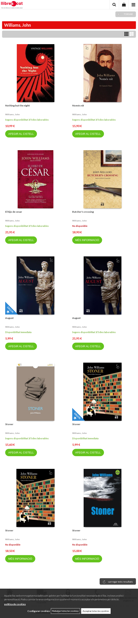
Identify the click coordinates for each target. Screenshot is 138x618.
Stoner (9, 424)
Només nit (78, 105)
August (9, 318)
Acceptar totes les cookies (96, 611)
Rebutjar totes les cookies (65, 611)
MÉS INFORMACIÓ (87, 240)
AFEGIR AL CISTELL (21, 133)
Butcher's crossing (83, 211)
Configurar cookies (38, 611)
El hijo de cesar (13, 211)
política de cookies (15, 604)
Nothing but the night (17, 105)
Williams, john (12, 114)
